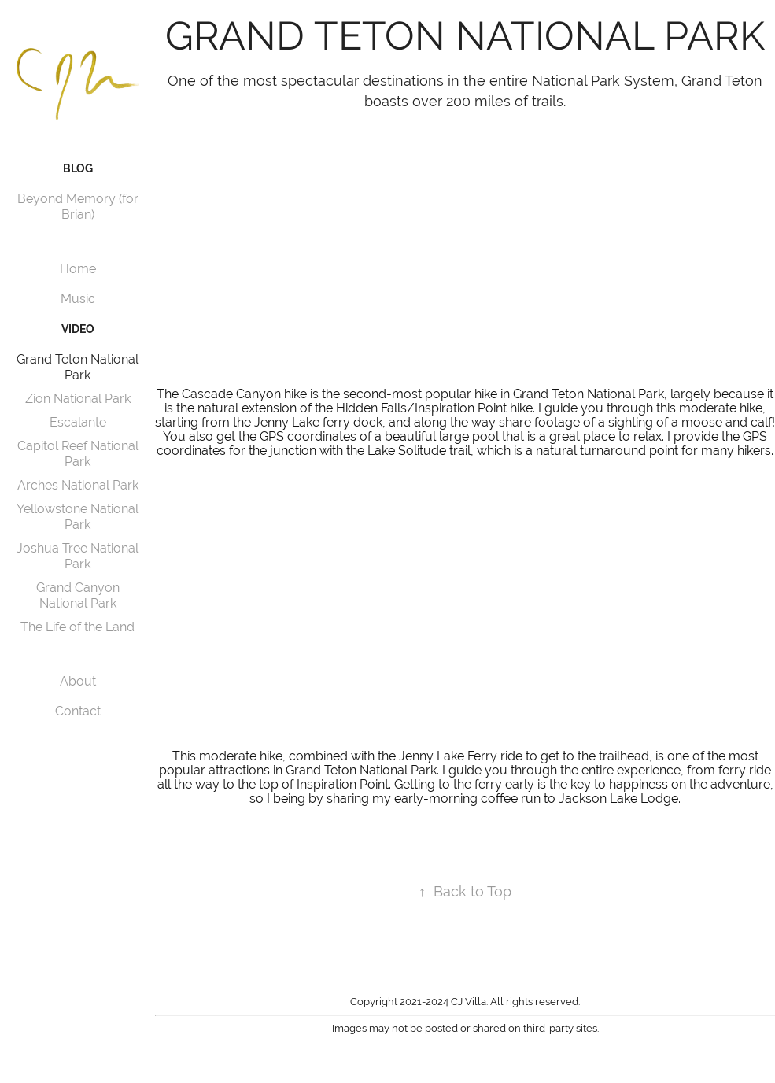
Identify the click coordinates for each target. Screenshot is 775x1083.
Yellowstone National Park (77, 516)
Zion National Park (78, 398)
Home (78, 268)
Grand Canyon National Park (78, 595)
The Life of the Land (77, 626)
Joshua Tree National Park (77, 556)
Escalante (78, 422)
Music (78, 298)
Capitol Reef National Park (77, 453)
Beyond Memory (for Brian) (77, 206)
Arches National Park (77, 485)
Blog (78, 168)
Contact (78, 711)
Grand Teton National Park (77, 367)
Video (77, 329)
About (78, 681)
